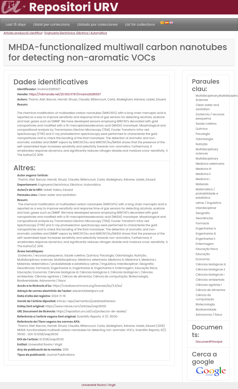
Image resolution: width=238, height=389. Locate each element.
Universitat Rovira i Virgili (99, 385)
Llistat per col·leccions (51, 24)
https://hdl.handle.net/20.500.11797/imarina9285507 (64, 94)
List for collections (140, 24)
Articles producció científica (22, 33)
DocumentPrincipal (209, 342)
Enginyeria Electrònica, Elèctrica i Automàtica (75, 33)
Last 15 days (16, 24)
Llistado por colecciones (97, 24)
